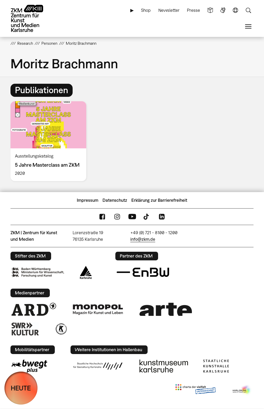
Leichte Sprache (210, 10)
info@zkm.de (142, 239)
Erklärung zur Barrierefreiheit (159, 200)
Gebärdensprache (223, 10)
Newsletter (169, 10)
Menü (248, 26)
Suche (248, 10)
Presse (193, 10)
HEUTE (21, 388)
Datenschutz (115, 200)
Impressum (87, 200)
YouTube (132, 216)
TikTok (147, 216)
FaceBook (102, 216)
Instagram (117, 216)
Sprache (235, 10)
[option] (50, 141)
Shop (146, 10)
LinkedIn (162, 216)
